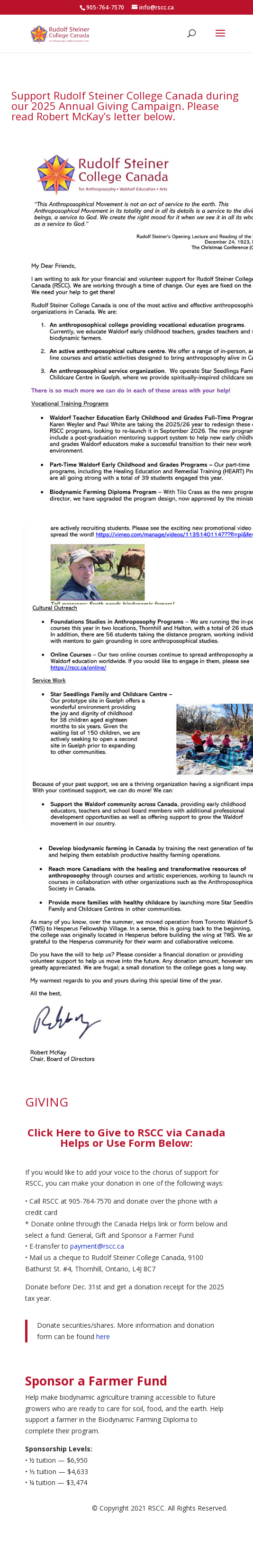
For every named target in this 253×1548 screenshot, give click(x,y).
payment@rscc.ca (97, 1246)
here (103, 1336)
